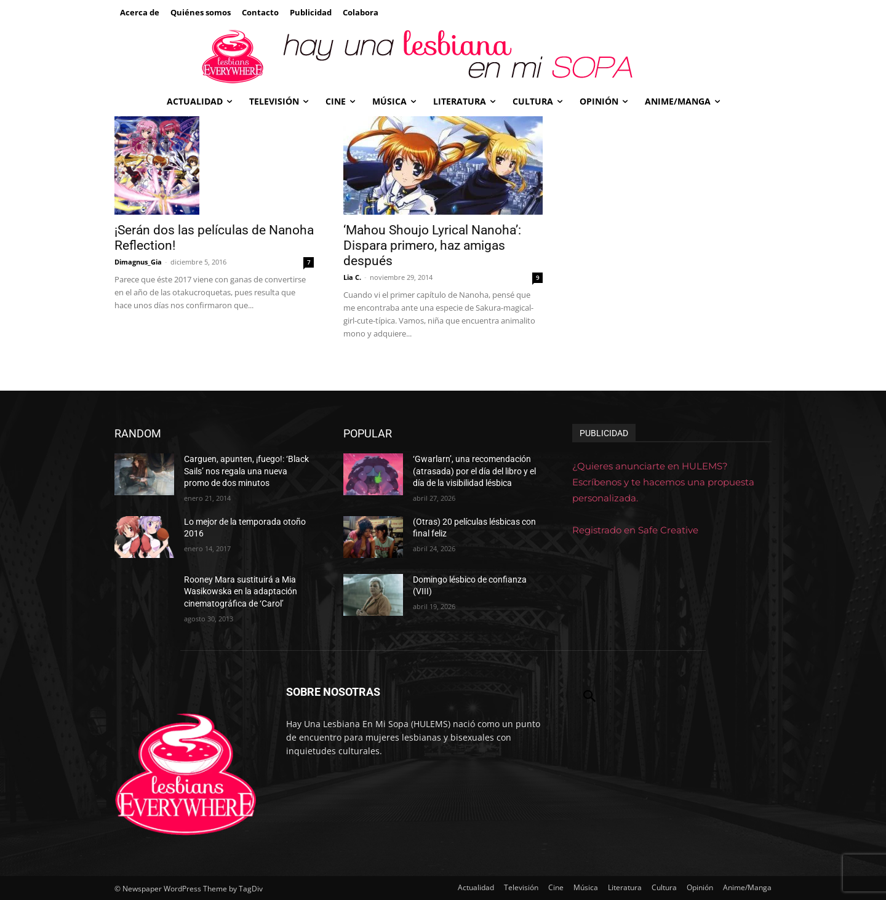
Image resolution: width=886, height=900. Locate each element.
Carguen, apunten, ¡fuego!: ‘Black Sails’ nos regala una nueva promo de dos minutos (246, 471)
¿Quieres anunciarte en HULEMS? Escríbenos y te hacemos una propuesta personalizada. (663, 482)
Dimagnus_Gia (138, 261)
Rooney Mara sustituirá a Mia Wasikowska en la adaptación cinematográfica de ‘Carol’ (240, 591)
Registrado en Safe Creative (635, 530)
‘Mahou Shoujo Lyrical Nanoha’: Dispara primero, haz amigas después (432, 245)
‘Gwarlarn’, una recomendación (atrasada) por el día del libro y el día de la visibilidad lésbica (474, 471)
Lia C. (352, 277)
